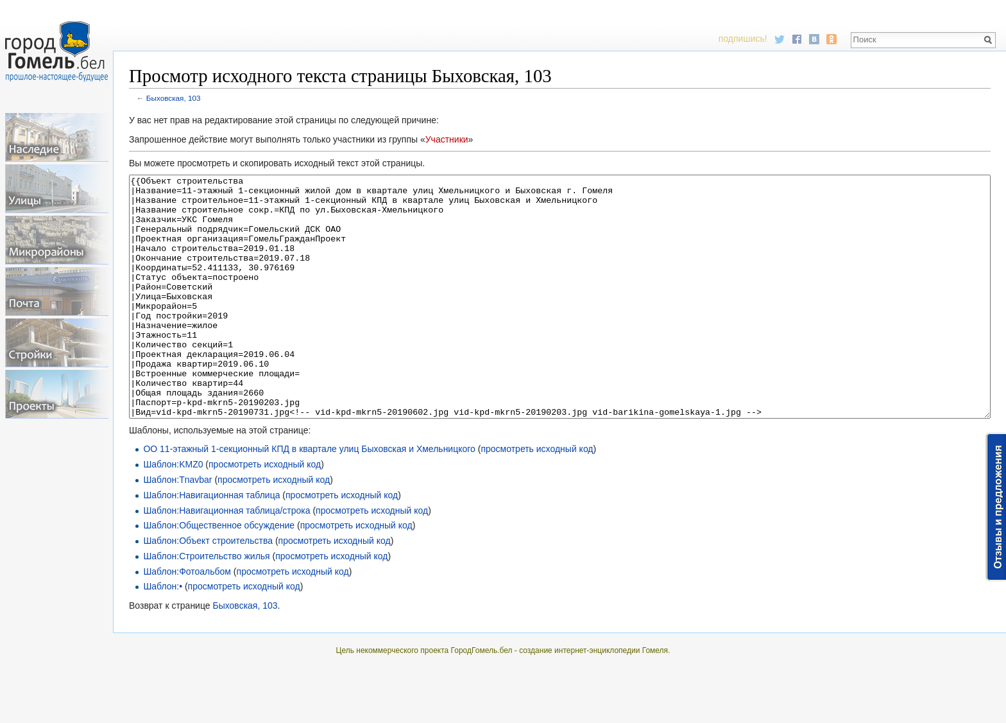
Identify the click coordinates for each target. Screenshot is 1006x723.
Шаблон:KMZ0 (173, 512)
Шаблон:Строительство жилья (206, 604)
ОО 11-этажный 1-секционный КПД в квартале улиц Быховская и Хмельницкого (309, 497)
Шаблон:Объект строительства (208, 589)
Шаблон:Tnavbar (177, 528)
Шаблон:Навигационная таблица (211, 543)
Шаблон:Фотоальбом (187, 619)
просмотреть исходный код (537, 497)
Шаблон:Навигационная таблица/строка (226, 558)
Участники (446, 139)
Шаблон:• (162, 634)
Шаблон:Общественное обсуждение (218, 573)
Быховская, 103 (173, 98)
